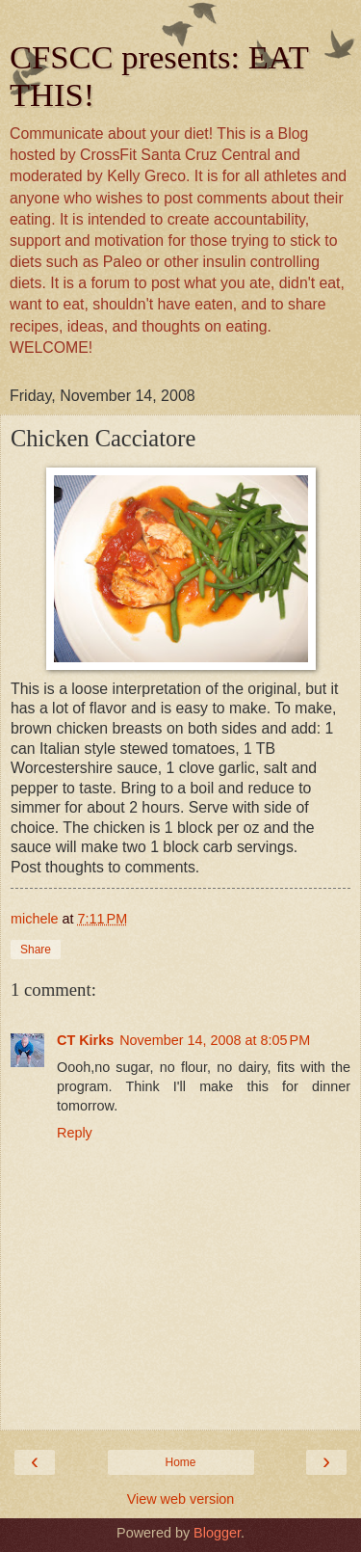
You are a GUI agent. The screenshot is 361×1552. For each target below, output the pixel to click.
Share (35, 949)
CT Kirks (85, 1040)
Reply (74, 1132)
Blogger (217, 1532)
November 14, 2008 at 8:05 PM (214, 1040)
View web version (181, 1499)
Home (180, 1462)
